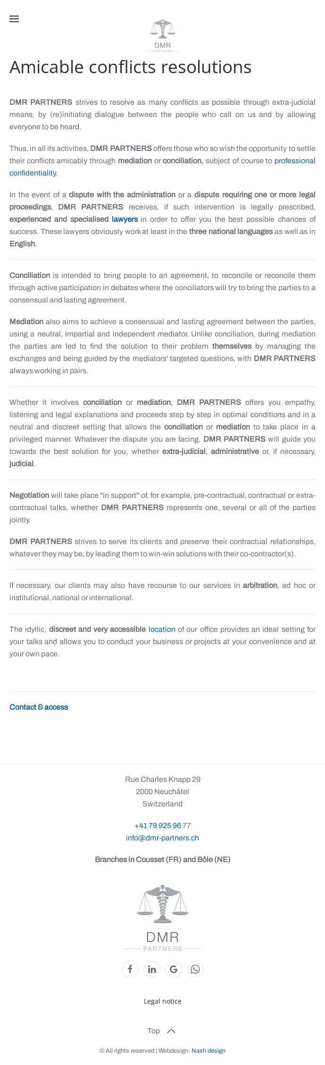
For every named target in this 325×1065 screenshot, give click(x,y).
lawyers (125, 219)
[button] (14, 19)
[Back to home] (163, 36)
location (163, 629)
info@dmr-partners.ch (162, 838)
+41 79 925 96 (158, 826)
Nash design (208, 1051)
